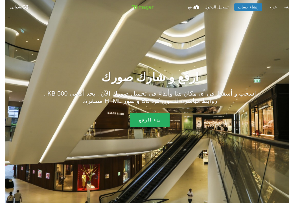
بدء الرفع (144, 120)
